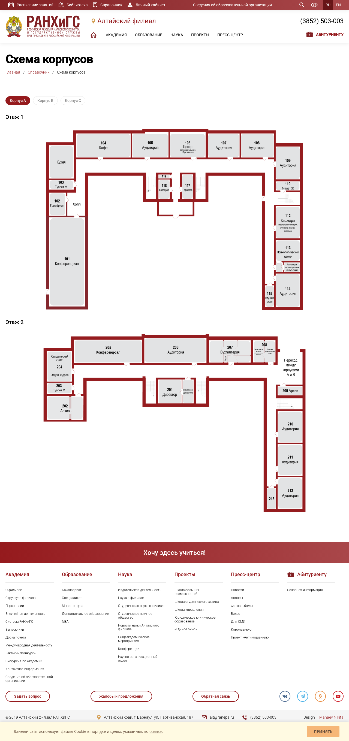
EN (338, 5)
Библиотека (77, 5)
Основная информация (305, 590)
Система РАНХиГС (19, 622)
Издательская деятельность (139, 590)
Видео (235, 614)
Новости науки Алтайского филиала (138, 627)
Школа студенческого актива (196, 602)
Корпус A (18, 100)
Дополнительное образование (85, 614)
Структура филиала (20, 598)
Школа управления (189, 610)
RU (328, 5)
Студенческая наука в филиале (141, 606)
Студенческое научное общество (135, 615)
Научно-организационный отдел (138, 659)
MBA (65, 622)
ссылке (155, 731)
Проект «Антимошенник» (250, 637)
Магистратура (72, 606)
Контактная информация (24, 669)
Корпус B (45, 100)
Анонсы (237, 598)
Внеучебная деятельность (25, 614)
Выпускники (14, 629)
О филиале (13, 590)
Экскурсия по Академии (23, 661)
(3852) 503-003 (322, 21)
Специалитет (72, 598)
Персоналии (14, 606)
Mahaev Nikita (331, 717)
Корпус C (73, 100)
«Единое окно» (185, 629)
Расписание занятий (35, 5)
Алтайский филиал (126, 21)
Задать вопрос (27, 696)
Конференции (128, 649)
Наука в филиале (131, 598)
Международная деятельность (28, 645)
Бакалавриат (72, 590)
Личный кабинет (151, 5)
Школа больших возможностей (186, 592)
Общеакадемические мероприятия (133, 639)
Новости (237, 590)
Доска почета (15, 637)
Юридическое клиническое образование (194, 619)
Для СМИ (238, 622)
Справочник (111, 5)
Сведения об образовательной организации (232, 5)
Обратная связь (215, 696)
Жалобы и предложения (121, 696)
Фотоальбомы (242, 606)
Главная (12, 72)
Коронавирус (241, 629)
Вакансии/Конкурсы (20, 653)
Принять (323, 731)
